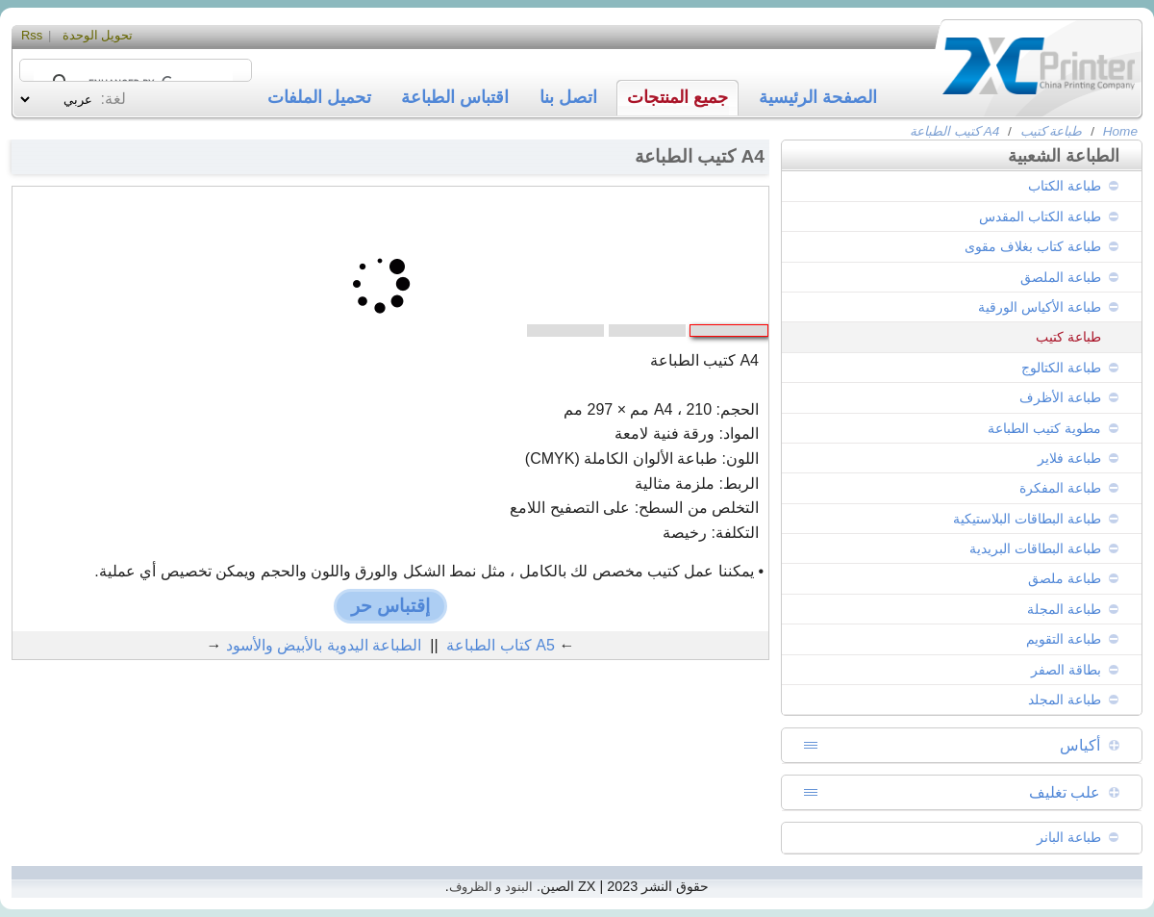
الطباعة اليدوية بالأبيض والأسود (323, 645)
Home (1120, 131)
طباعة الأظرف (1060, 397)
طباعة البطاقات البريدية (1035, 548)
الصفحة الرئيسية (818, 97)
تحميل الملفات (319, 97)
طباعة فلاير (1069, 458)
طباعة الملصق (1060, 277)
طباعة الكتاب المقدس (1040, 216)
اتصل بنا (568, 97)
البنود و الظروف (491, 886)
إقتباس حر (390, 606)
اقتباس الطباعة (455, 97)
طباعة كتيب (1051, 131)
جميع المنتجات (677, 97)
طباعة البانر (1069, 837)
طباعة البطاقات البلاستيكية (1027, 518)
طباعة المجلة (1064, 609)
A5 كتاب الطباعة (500, 645)
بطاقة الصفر (1066, 669)
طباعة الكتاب (1064, 185)
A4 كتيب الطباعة (954, 131)
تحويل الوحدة (98, 35)
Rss (31, 35)
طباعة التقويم (1063, 639)
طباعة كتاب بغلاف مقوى (1033, 246)
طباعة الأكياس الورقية (1039, 307)
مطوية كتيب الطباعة (1044, 428)
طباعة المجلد (1064, 699)
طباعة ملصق (1064, 578)
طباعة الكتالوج (1061, 367)
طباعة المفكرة (1060, 488)
